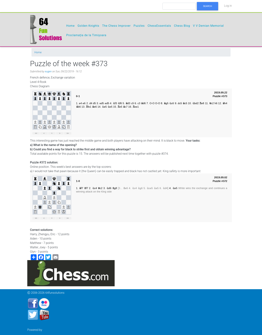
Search (207, 6)
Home (70, 25)
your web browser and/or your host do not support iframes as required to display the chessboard (131, 113)
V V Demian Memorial (208, 25)
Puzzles (139, 25)
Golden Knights (88, 25)
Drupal (47, 330)
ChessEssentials (159, 25)
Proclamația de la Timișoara (86, 35)
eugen (48, 71)
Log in (228, 5)
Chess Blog (182, 25)
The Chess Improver (116, 25)
